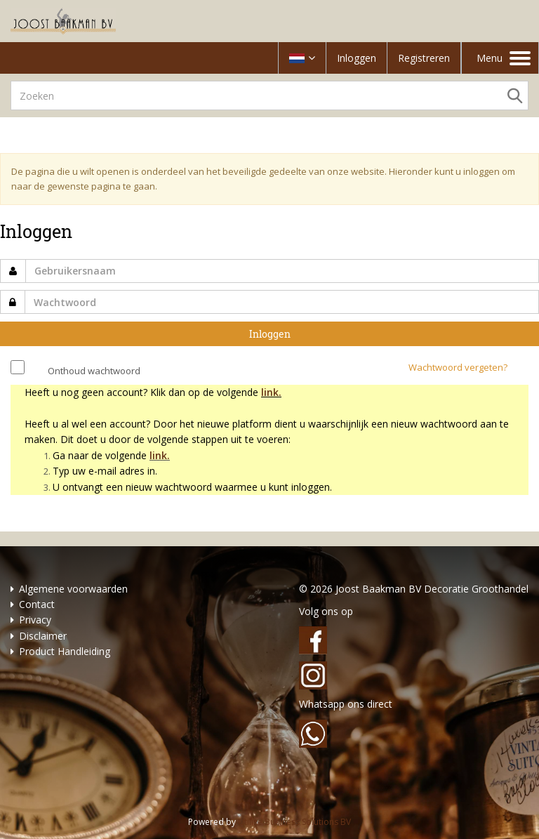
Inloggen (356, 58)
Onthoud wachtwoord (94, 370)
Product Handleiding (64, 651)
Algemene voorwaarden (73, 588)
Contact (37, 604)
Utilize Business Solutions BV (294, 822)
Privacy (35, 619)
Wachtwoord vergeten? (457, 367)
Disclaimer (43, 635)
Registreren (424, 58)
